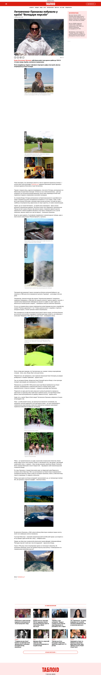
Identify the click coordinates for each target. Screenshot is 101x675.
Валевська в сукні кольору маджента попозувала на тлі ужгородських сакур (22, 622)
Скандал (37, 7)
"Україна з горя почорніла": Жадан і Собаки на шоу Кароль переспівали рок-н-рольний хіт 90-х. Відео (59, 623)
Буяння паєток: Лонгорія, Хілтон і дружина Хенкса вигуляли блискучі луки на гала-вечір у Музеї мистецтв (41, 623)
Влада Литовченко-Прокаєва (22, 60)
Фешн (41, 7)
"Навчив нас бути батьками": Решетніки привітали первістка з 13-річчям (59, 643)
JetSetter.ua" (35, 184)
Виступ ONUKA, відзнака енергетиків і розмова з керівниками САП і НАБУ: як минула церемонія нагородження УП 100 (76, 26)
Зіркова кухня (50, 7)
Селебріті (31, 7)
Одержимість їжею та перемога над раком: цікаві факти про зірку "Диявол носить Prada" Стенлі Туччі (77, 644)
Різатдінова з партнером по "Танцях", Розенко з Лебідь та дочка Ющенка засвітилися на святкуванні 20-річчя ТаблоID (77, 34)
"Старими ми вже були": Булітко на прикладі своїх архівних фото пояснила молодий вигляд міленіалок (22, 644)
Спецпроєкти (68, 7)
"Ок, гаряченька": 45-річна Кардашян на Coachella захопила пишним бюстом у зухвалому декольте (78, 623)
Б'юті (44, 7)
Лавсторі (57, 7)
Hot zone (62, 7)
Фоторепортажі (73, 13)
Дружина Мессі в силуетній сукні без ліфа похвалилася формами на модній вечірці (41, 643)
